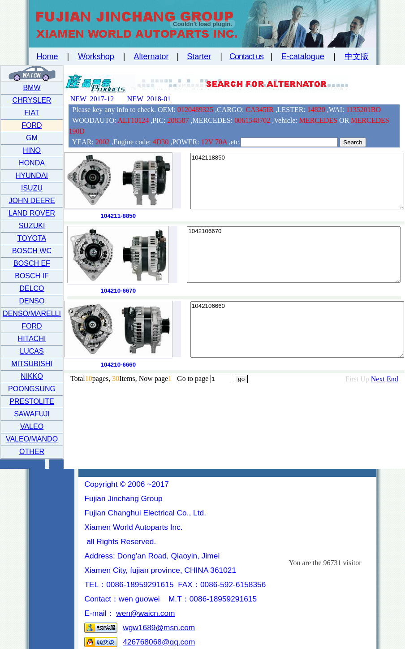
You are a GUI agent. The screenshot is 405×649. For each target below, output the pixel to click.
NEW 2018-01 (149, 99)
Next (378, 379)
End (392, 379)
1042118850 (297, 181)
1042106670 (294, 254)
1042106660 (297, 329)
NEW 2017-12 (92, 99)
